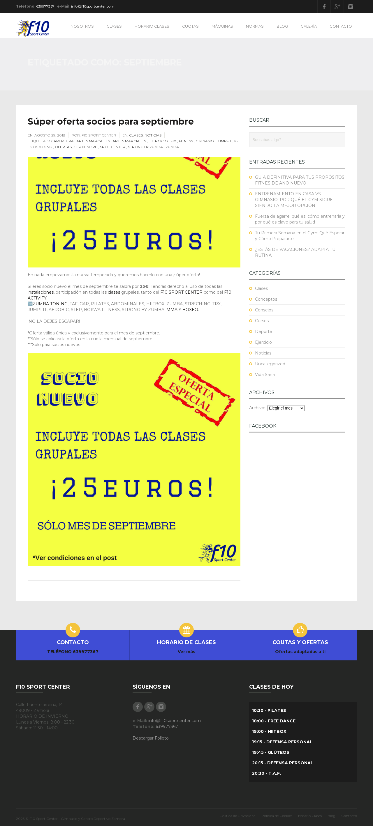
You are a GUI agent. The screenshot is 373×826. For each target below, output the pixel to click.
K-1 (236, 141)
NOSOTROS (82, 26)
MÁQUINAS (222, 26)
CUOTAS (190, 26)
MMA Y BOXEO (182, 309)
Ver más (186, 651)
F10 (173, 141)
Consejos (264, 310)
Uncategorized (270, 363)
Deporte (263, 331)
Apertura (64, 141)
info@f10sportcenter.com (92, 6)
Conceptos (266, 299)
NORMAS (255, 26)
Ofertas (63, 147)
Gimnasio (205, 141)
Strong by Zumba (145, 147)
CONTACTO (341, 26)
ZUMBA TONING (50, 303)
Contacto (349, 815)
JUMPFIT (224, 141)
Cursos (262, 320)
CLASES (114, 26)
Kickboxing (40, 147)
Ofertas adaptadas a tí (300, 651)
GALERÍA (309, 26)
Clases (136, 135)
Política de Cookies (276, 815)
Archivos (257, 407)
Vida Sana (265, 374)
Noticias (153, 135)
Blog (331, 815)
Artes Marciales (129, 141)
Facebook (324, 6)
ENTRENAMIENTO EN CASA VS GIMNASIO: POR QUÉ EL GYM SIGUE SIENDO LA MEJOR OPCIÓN (294, 199)
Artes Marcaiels (93, 141)
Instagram (350, 6)
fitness (186, 141)
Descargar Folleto (151, 738)
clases (113, 292)
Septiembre (85, 147)
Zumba (172, 147)
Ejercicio (158, 141)
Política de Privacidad (238, 815)
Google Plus (337, 6)
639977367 (45, 6)
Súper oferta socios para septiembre (111, 121)
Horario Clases (310, 815)
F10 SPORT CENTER (181, 292)
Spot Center (112, 147)
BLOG (282, 26)
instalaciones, (41, 292)
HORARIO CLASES (152, 26)
